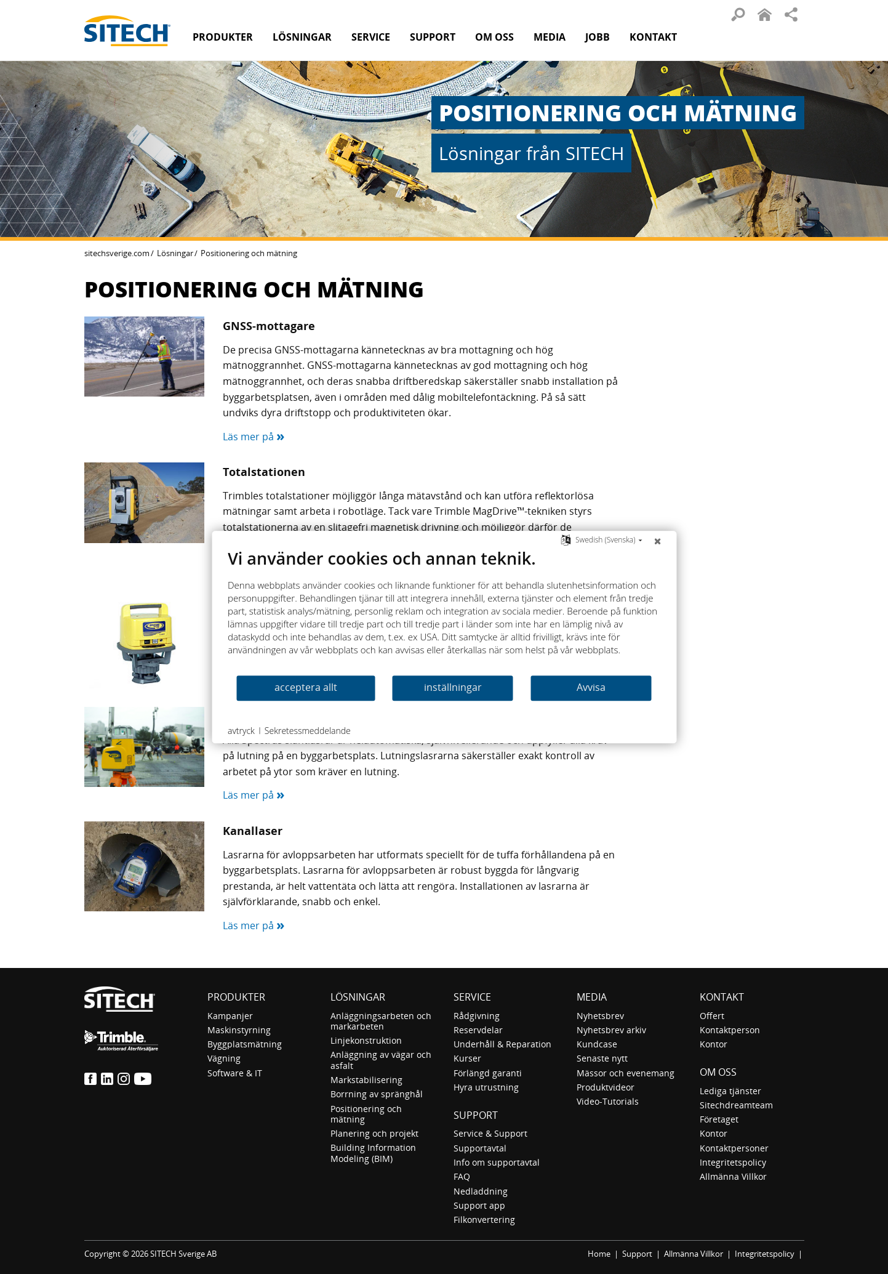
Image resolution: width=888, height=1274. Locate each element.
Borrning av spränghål (376, 1094)
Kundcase (597, 1044)
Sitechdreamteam (736, 1105)
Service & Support (490, 1133)
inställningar (453, 687)
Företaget (719, 1119)
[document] (444, 611)
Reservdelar (478, 1030)
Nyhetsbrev (600, 1016)
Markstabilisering (366, 1080)
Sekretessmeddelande (308, 730)
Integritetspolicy (733, 1162)
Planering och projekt (374, 1133)
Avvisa (591, 687)
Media (592, 997)
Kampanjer (230, 1016)
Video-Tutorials (608, 1101)
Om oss (718, 1072)
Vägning (224, 1058)
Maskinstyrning (239, 1030)
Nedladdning (481, 1191)
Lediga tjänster (730, 1091)
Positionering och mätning (366, 1114)
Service (472, 997)
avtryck (241, 730)
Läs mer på (254, 436)
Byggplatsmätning (244, 1044)
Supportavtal (480, 1148)
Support (476, 1115)
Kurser (467, 1058)
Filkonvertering (484, 1219)
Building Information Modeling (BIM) (373, 1153)
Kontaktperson (730, 1030)
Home (599, 1253)
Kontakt (653, 37)
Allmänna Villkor (733, 1176)
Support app (479, 1205)
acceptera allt (305, 687)
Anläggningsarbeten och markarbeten (380, 1021)
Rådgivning (477, 1016)
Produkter (223, 37)
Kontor (713, 1044)
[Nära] (657, 540)
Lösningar (175, 253)
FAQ (462, 1176)
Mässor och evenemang (625, 1073)
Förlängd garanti (488, 1073)
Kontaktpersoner (734, 1148)
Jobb (597, 37)
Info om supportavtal (497, 1162)
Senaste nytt (602, 1058)
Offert (712, 1016)
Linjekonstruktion (366, 1040)
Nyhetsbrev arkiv (611, 1030)
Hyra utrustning (486, 1087)
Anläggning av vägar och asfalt (380, 1060)
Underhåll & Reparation (502, 1044)
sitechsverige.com (117, 253)
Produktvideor (605, 1087)
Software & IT (234, 1073)
